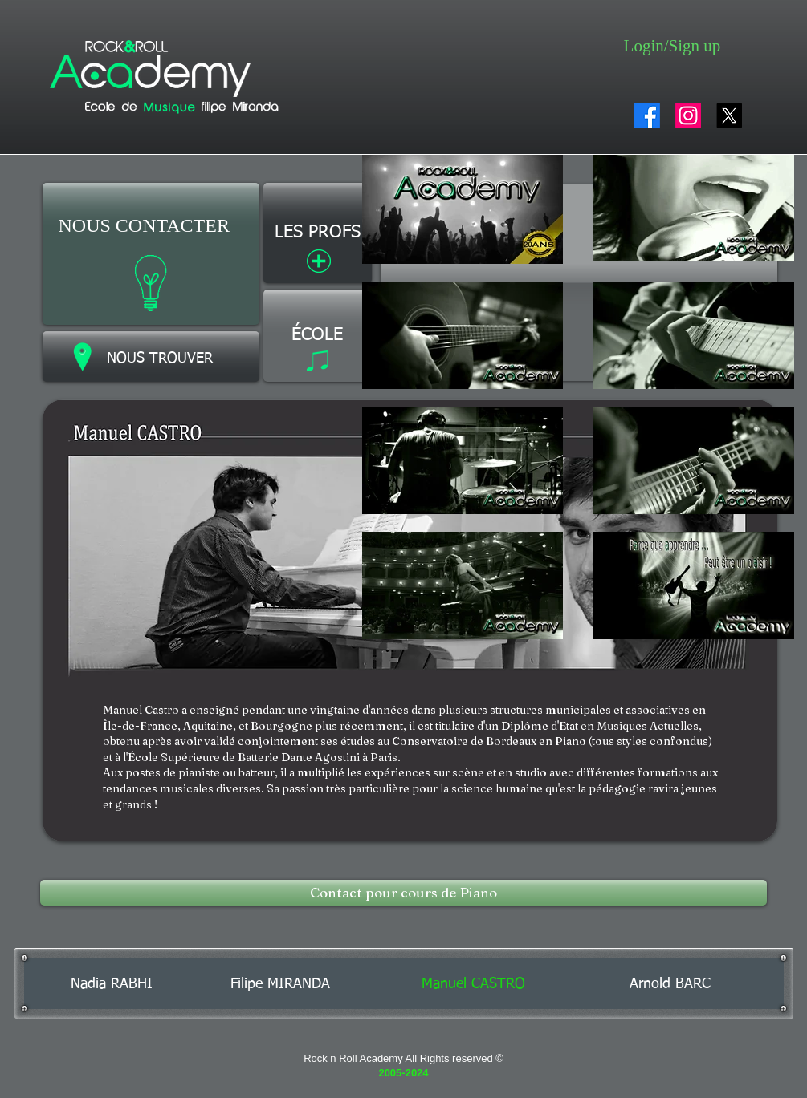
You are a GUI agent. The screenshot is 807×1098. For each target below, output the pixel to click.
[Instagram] (688, 115)
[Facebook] (647, 115)
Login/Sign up (672, 45)
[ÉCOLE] (317, 336)
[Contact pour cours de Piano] (403, 893)
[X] (729, 115)
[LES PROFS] (317, 233)
